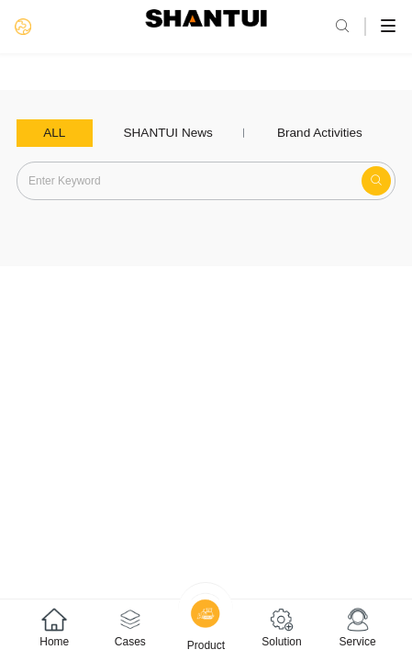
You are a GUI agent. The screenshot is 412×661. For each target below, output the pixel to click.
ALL (54, 133)
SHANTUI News (167, 133)
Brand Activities (319, 133)
